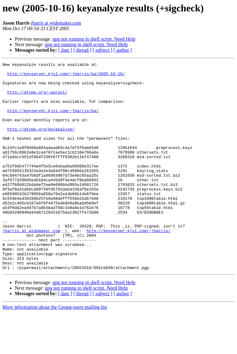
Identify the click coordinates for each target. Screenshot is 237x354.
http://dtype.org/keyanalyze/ (40, 143)
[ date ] (65, 50)
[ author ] (123, 50)
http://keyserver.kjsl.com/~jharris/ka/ (52, 120)
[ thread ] (82, 50)
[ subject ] (102, 50)
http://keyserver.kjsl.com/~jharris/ (128, 265)
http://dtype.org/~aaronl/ (37, 98)
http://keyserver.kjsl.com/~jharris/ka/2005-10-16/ (66, 76)
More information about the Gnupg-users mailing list (54, 348)
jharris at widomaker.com (56, 23)
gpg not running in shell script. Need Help (94, 39)
